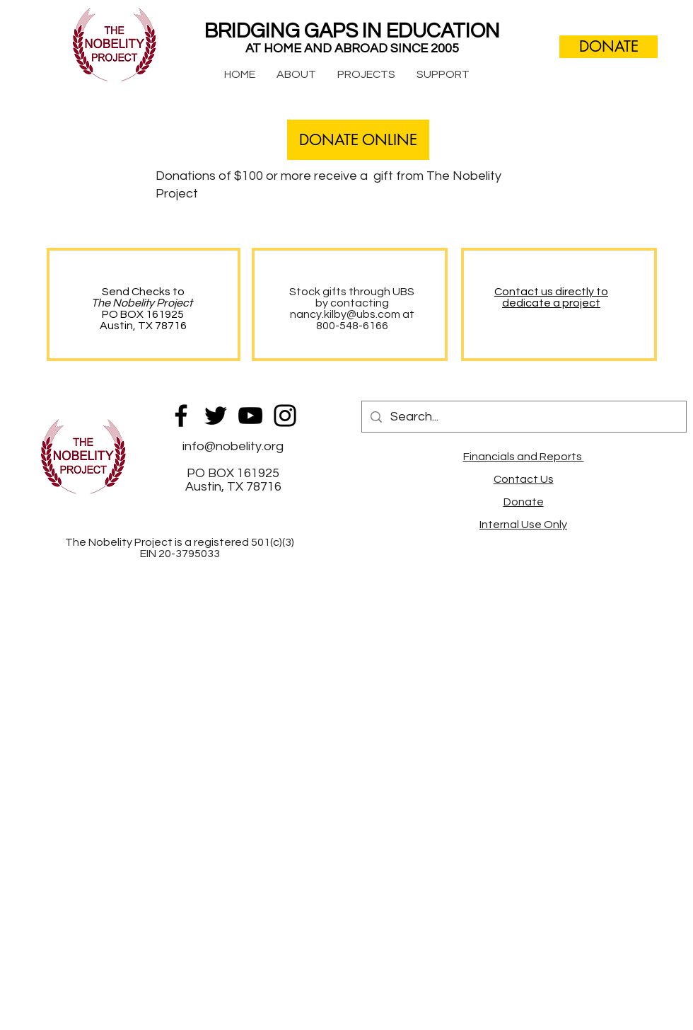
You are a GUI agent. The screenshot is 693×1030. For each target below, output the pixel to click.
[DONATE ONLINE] (358, 140)
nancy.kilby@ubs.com (345, 314)
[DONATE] (608, 46)
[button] (296, 74)
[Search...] (523, 416)
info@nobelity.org (233, 446)
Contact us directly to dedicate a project (551, 297)
